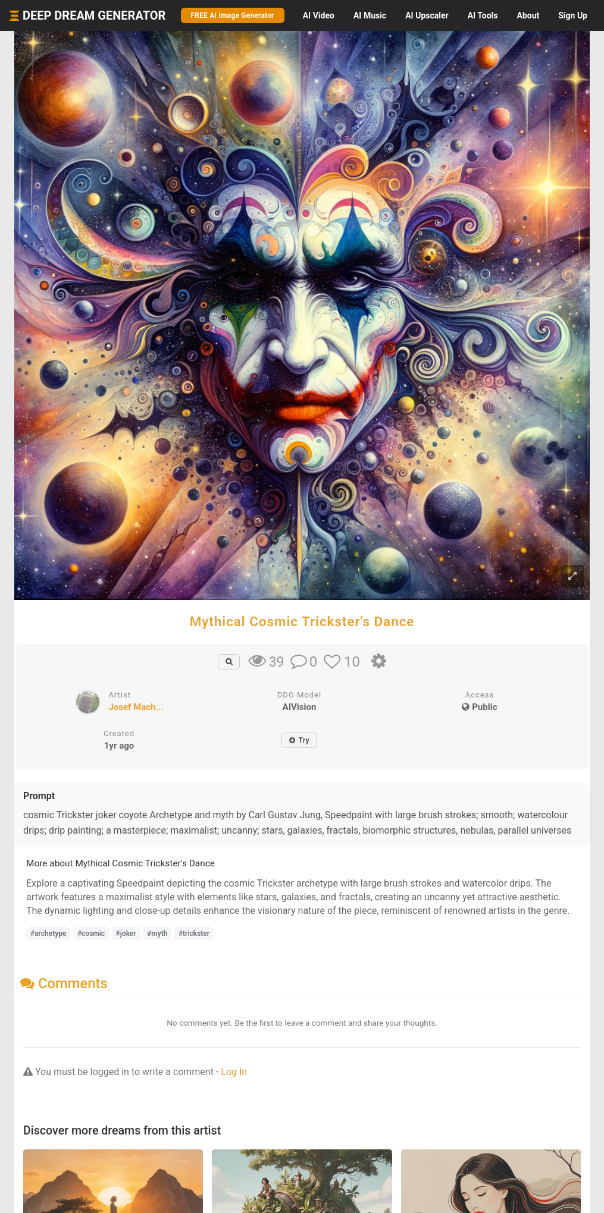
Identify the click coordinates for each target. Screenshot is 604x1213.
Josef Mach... (135, 707)
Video (318, 15)
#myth (157, 933)
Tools (483, 15)
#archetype (48, 933)
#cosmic (91, 933)
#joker (126, 933)
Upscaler (426, 15)
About (528, 15)
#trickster (194, 933)
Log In (234, 1071)
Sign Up (572, 15)
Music (369, 15)
